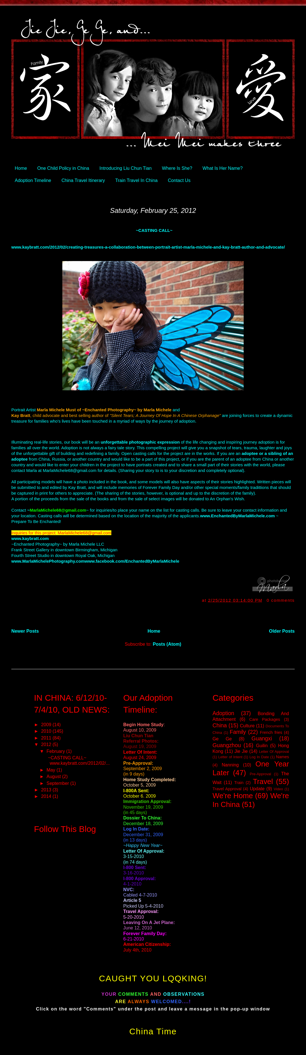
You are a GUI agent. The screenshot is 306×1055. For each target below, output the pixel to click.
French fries (271, 732)
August (54, 776)
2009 (46, 724)
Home (21, 168)
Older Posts (282, 631)
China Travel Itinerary (83, 180)
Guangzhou (226, 745)
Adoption (223, 713)
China (219, 725)
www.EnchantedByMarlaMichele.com (237, 515)
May (51, 769)
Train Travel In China (136, 180)
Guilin (261, 745)
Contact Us (179, 180)
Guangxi (262, 738)
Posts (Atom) (167, 644)
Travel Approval (226, 789)
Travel (263, 781)
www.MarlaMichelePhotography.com (48, 561)
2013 (46, 789)
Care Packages (264, 719)
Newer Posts (25, 631)
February (56, 751)
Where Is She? (177, 168)
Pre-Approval (260, 774)
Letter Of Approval (274, 751)
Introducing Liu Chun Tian (125, 168)
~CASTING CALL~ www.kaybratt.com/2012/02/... (77, 760)
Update (257, 788)
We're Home (232, 796)
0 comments (281, 600)
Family (238, 732)
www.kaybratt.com (30, 538)
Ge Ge (222, 738)
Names (282, 757)
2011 (46, 737)
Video (278, 789)
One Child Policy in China (63, 168)
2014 (46, 796)
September (58, 783)
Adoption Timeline (33, 180)
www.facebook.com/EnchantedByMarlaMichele (132, 561)
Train (239, 782)
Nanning (230, 764)
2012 (46, 744)
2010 (46, 731)
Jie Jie (241, 751)
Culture (247, 725)
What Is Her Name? (223, 168)
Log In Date (259, 757)
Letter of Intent (230, 757)
